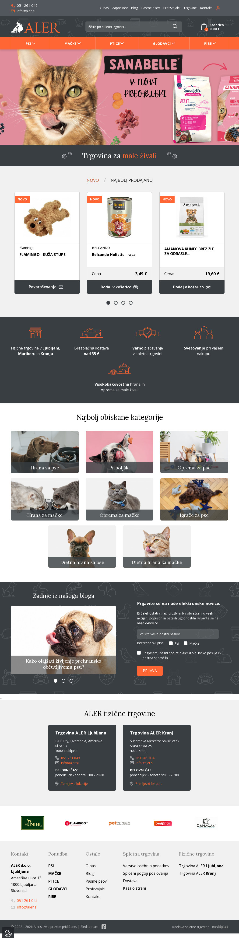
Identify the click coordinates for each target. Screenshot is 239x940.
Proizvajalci (171, 8)
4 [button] (131, 303)
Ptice (115, 43)
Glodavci (162, 43)
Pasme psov (150, 8)
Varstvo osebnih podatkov (146, 872)
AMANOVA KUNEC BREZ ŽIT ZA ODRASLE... (189, 251)
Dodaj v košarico (120, 287)
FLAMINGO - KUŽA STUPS (43, 254)
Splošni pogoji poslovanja (145, 880)
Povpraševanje (47, 287)
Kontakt (206, 8)
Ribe (208, 43)
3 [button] (123, 303)
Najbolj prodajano (132, 180)
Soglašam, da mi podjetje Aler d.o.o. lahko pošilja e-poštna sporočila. (182, 662)
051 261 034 (142, 764)
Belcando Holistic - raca (114, 254)
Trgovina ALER (201, 872)
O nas (104, 8)
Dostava (130, 887)
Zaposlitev (120, 8)
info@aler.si (23, 10)
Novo (90, 180)
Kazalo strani (134, 895)
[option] (119, 97)
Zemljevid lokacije (71, 790)
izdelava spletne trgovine (190, 933)
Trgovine (190, 8)
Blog (134, 8)
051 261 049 (24, 5)
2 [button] (116, 303)
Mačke (70, 43)
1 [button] (108, 303)
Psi (28, 43)
